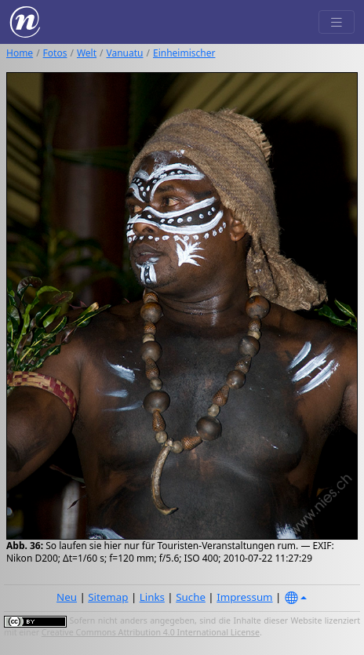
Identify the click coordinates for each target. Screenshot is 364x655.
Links (152, 597)
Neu (66, 597)
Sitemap (108, 597)
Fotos (55, 53)
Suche (191, 597)
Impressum (244, 597)
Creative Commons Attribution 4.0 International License (151, 632)
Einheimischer (184, 53)
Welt (86, 53)
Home (19, 53)
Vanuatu (125, 53)
